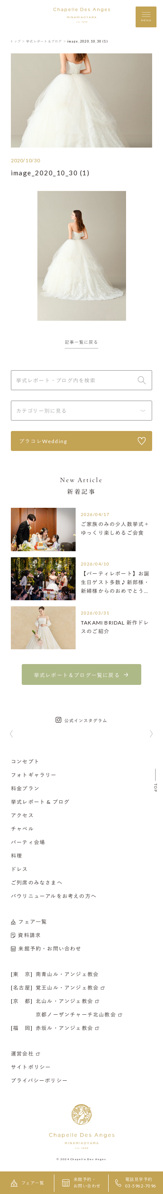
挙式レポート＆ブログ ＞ (46, 41)
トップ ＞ (17, 41)
